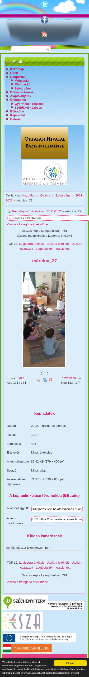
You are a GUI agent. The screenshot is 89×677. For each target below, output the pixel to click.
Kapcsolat (17, 115)
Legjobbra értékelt (31, 243)
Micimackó (22, 84)
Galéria (15, 119)
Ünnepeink (18, 100)
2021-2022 (54, 211)
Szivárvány (23, 88)
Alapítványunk (20, 96)
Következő (68, 378)
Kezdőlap (17, 69)
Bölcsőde (17, 111)
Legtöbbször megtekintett (53, 248)
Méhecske (22, 80)
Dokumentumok (21, 92)
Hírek (14, 73)
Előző (20, 378)
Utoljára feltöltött (58, 243)
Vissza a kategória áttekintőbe (27, 224)
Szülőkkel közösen (28, 107)
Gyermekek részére (29, 104)
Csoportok (18, 77)
